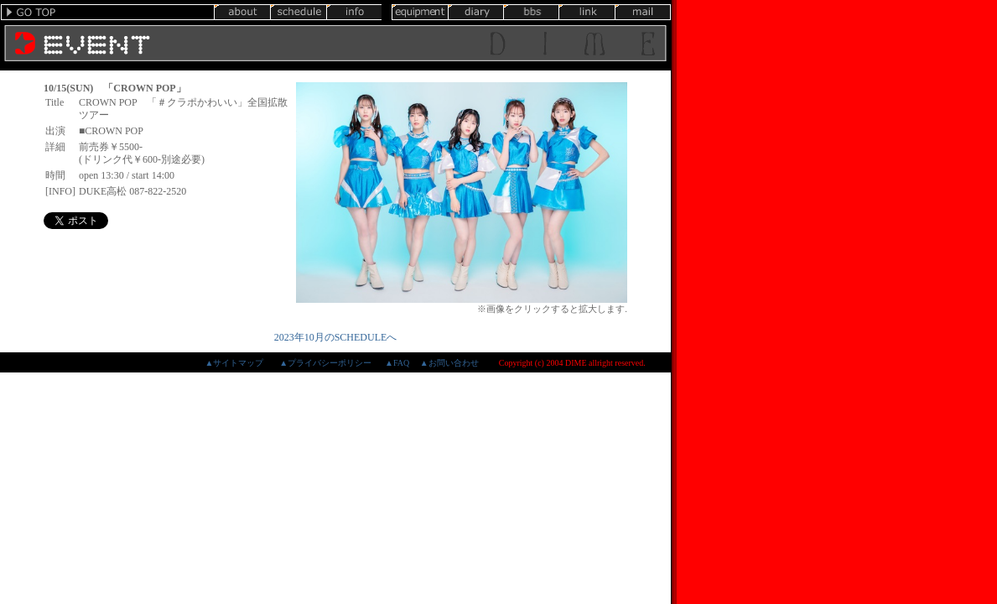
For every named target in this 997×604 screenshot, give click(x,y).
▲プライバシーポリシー (325, 362)
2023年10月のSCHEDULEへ (335, 337)
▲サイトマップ (234, 362)
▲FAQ (397, 362)
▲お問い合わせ (449, 362)
